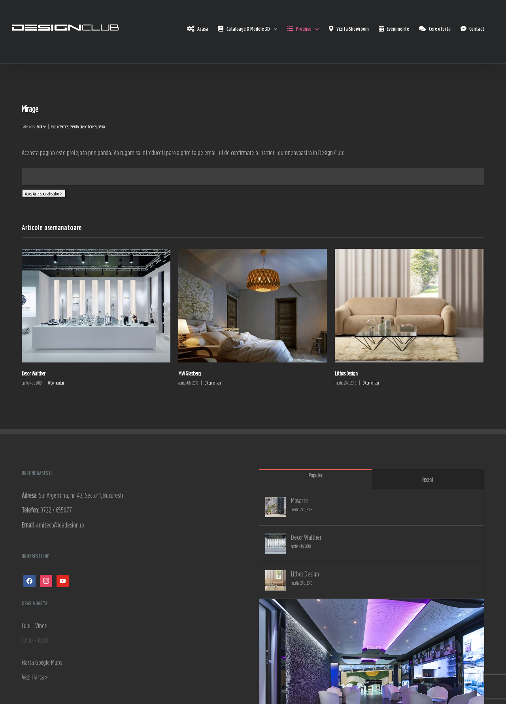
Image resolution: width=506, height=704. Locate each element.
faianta (74, 126)
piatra (101, 126)
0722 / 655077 (56, 510)
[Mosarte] (275, 507)
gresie (83, 126)
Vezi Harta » (35, 677)
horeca (92, 126)
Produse (41, 126)
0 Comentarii (56, 382)
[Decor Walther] (275, 543)
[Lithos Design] (275, 580)
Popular (315, 475)
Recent (427, 479)
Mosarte (299, 500)
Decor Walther (33, 373)
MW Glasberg (189, 373)
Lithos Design (346, 373)
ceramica (62, 126)
